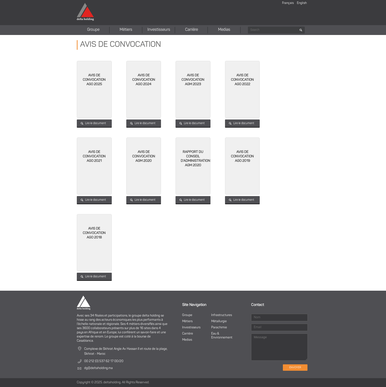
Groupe (93, 30)
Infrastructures (221, 315)
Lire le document (95, 123)
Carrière (191, 30)
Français (288, 3)
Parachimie (219, 327)
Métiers (126, 30)
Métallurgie (219, 321)
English (302, 3)
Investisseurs (158, 30)
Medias (224, 30)
